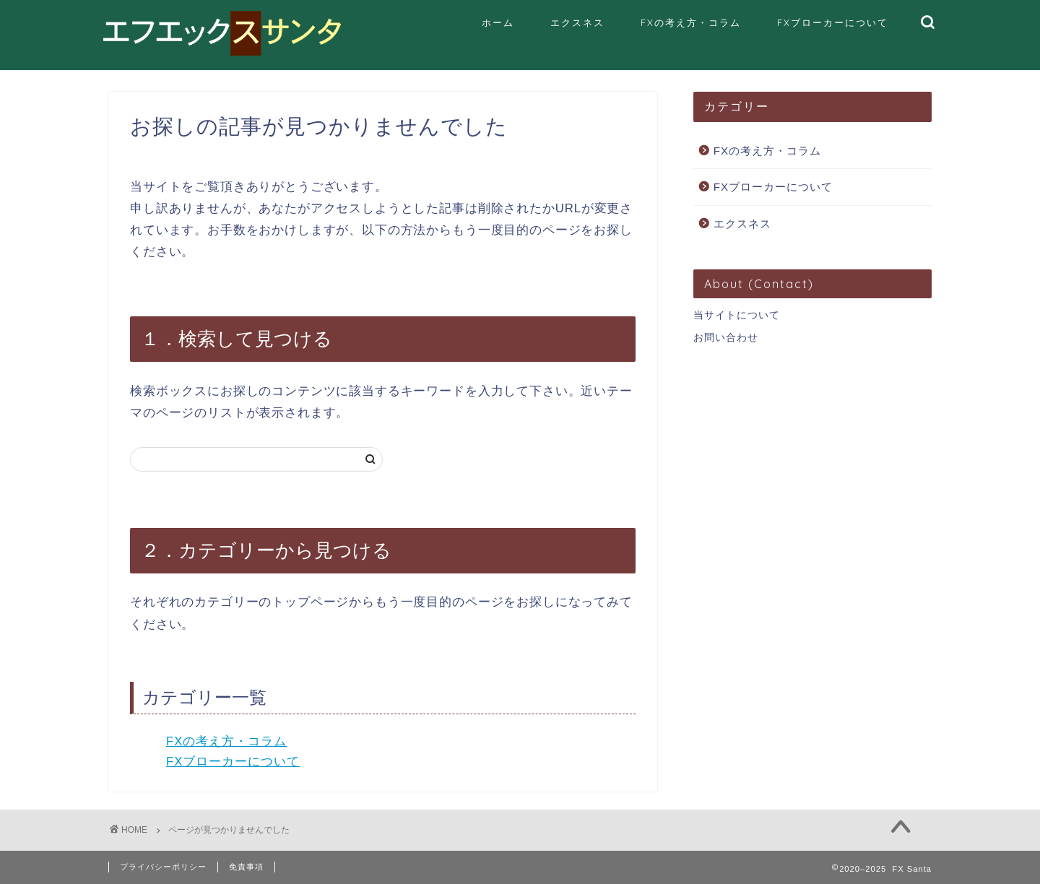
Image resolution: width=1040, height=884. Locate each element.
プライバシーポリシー (163, 866)
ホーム (498, 22)
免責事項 (246, 866)
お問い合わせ (725, 337)
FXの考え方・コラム (691, 22)
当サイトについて (736, 315)
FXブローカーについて (832, 22)
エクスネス (577, 22)
